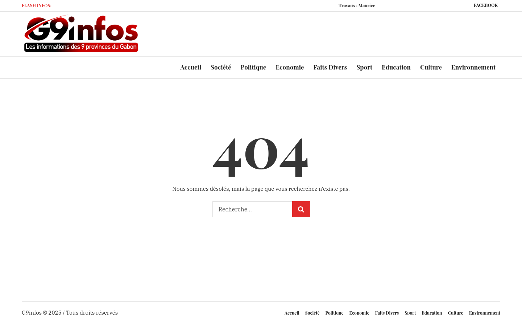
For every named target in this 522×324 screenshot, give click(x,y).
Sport (410, 313)
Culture (455, 313)
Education (432, 313)
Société (312, 313)
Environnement (484, 313)
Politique (335, 313)
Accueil (292, 313)
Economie (359, 313)
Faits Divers (387, 313)
